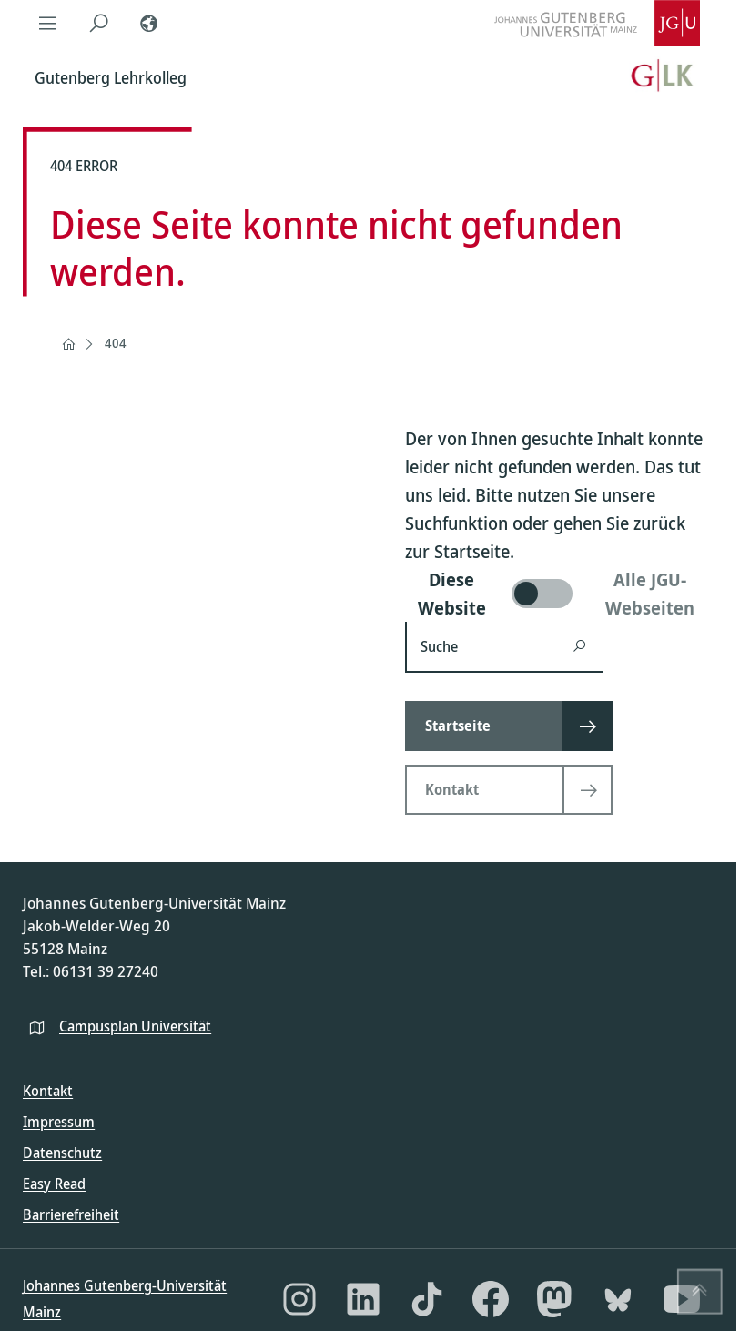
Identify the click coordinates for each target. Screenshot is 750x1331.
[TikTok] (427, 1299)
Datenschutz (62, 1153)
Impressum (59, 1122)
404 (116, 342)
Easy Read (54, 1184)
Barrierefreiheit (71, 1214)
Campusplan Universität (135, 1026)
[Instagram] (299, 1299)
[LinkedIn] (363, 1299)
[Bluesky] (618, 1299)
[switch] (559, 593)
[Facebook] (490, 1299)
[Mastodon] (554, 1299)
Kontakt (48, 1091)
